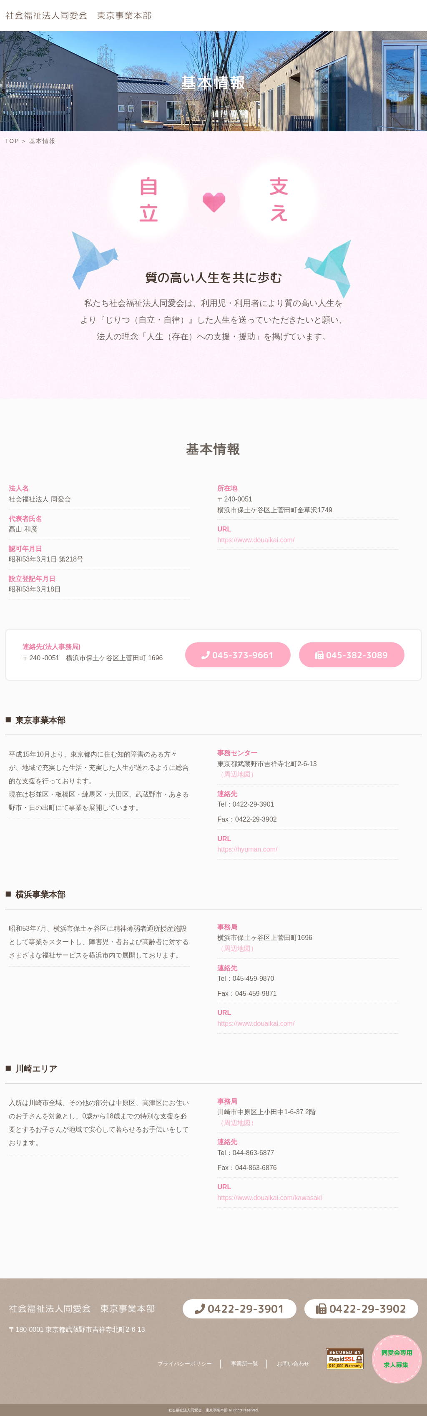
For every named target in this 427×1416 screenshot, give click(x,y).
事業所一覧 (244, 1364)
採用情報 (279, 20)
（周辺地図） (237, 774)
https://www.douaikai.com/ (255, 540)
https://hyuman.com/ (247, 849)
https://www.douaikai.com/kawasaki (269, 1197)
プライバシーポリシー (185, 1364)
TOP (181, 20)
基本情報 (228, 20)
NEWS (327, 20)
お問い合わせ (293, 1364)
